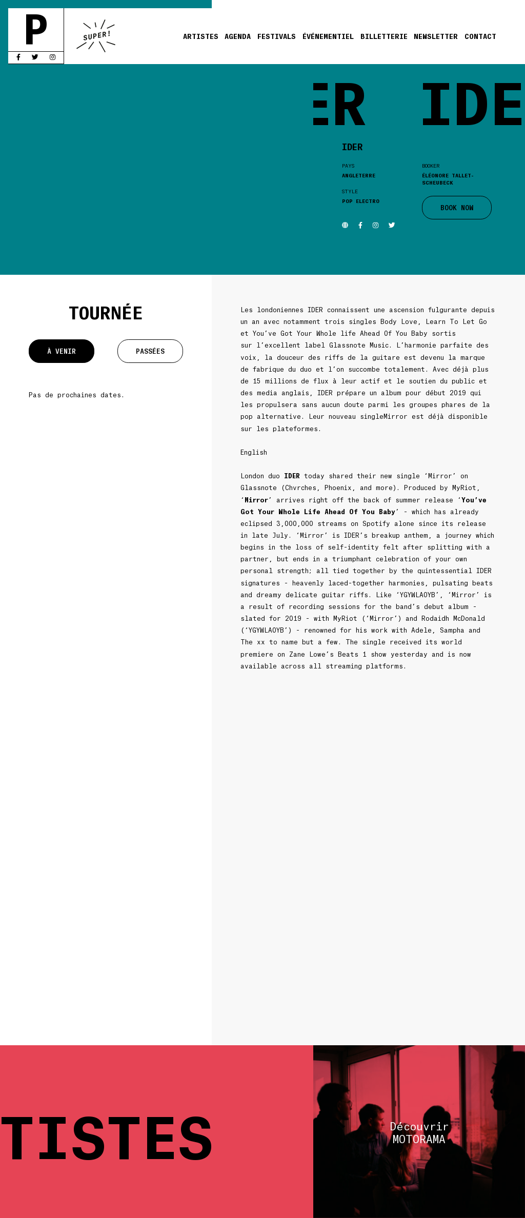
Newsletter (436, 35)
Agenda (238, 35)
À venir (61, 351)
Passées (150, 351)
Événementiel (328, 35)
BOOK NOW (456, 207)
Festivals (276, 35)
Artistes (200, 35)
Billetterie (384, 35)
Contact (480, 35)
